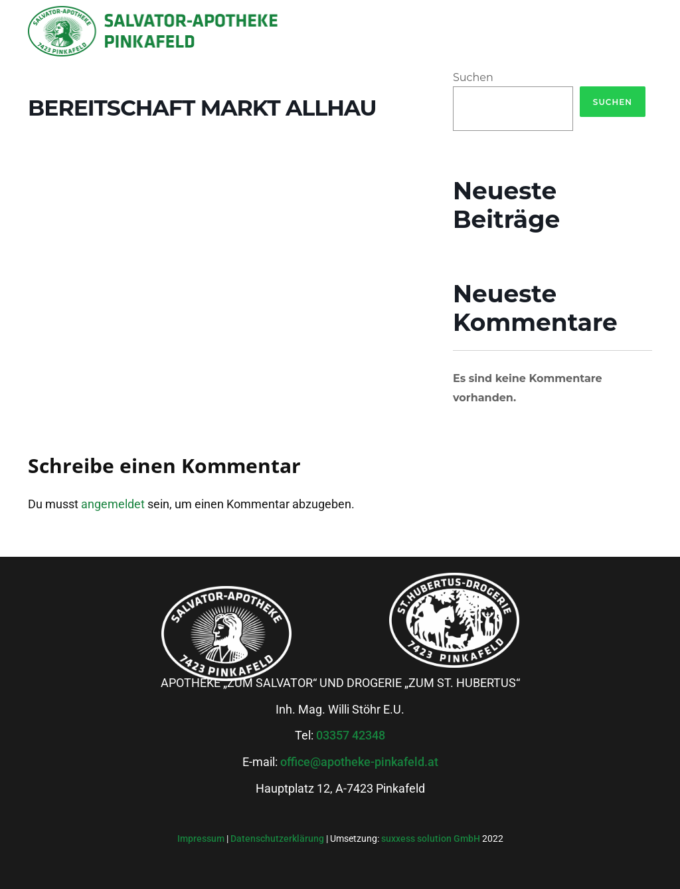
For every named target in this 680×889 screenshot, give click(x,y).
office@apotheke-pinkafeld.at (359, 762)
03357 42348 (350, 735)
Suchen (473, 77)
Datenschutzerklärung (278, 838)
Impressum (201, 838)
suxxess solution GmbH (430, 838)
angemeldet (113, 504)
